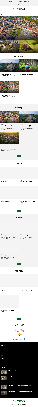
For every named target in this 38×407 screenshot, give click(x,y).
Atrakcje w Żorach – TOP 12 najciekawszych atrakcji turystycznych (8, 96)
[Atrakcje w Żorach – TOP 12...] (19, 28)
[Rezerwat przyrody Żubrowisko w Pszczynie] (28, 46)
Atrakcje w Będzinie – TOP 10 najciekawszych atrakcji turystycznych (8, 75)
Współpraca (17, 4)
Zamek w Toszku (4, 181)
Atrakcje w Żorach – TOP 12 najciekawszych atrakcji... (24, 1)
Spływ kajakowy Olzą (24, 235)
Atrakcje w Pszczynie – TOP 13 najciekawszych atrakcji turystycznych (8, 147)
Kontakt (21, 4)
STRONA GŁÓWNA (4, 348)
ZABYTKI (2, 360)
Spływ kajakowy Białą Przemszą (26, 74)
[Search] (36, 14)
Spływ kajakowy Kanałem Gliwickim (8, 235)
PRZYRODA (3, 365)
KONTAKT (2, 353)
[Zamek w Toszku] (9, 46)
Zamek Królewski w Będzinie (26, 181)
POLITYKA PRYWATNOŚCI (5, 350)
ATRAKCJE (2, 358)
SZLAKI (2, 362)
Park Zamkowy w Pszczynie (6, 201)
